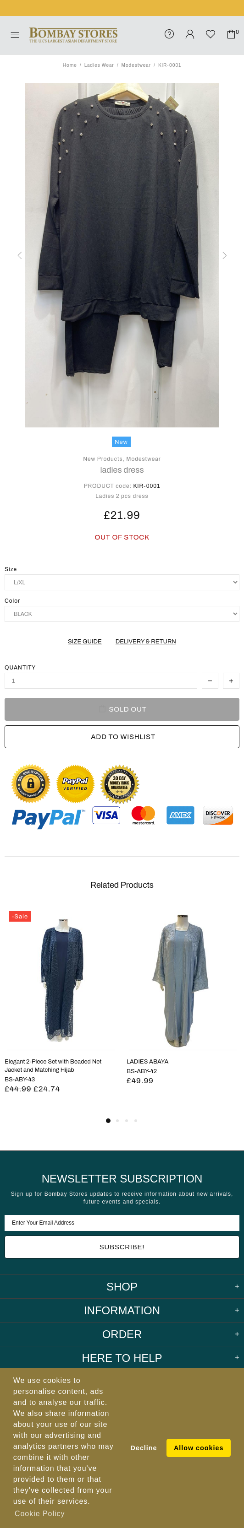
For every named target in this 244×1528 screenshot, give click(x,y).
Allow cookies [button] (198, 1448)
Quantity (20, 667)
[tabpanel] (61, 1011)
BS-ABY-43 (20, 1079)
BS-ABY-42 (142, 1071)
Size (11, 569)
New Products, (104, 459)
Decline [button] (144, 1448)
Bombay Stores (73, 35)
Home (70, 65)
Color (12, 601)
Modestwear (136, 65)
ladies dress (122, 470)
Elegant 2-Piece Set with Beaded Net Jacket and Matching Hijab (53, 1065)
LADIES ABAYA (147, 1061)
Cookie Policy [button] (40, 1513)
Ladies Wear (99, 65)
